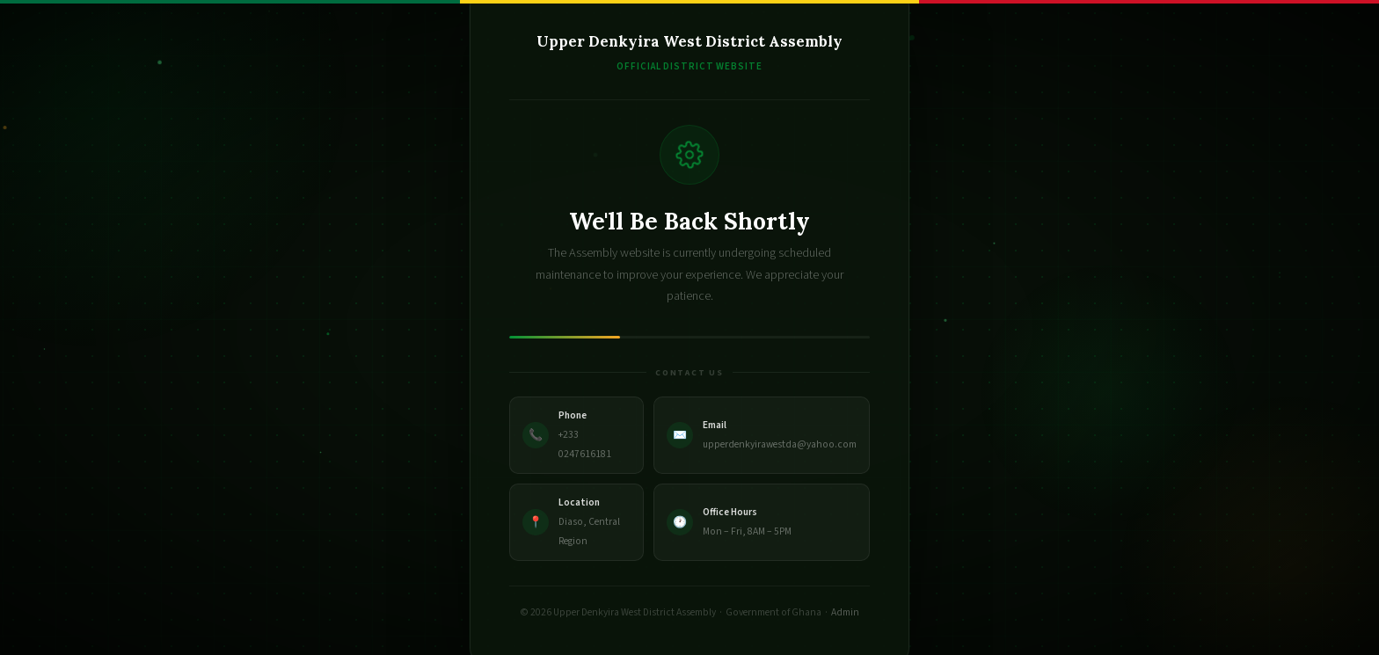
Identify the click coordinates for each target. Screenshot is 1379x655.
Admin (845, 612)
